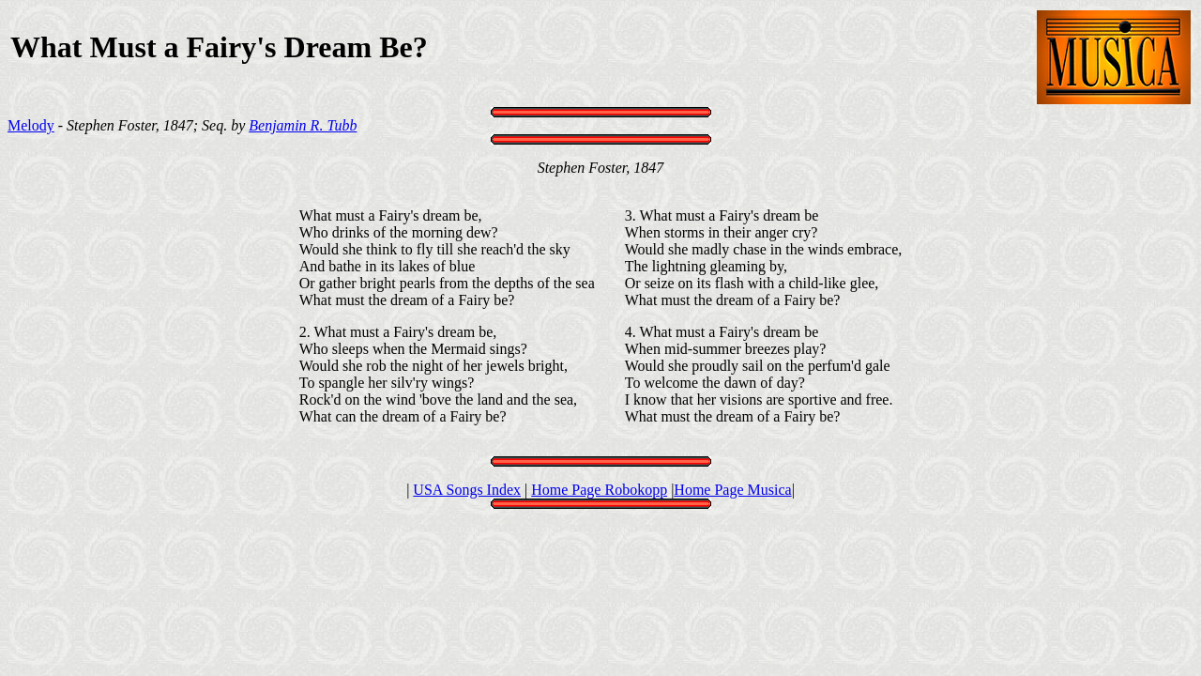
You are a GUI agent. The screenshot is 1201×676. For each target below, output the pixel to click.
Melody (31, 125)
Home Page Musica (732, 490)
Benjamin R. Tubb (303, 125)
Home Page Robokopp (599, 490)
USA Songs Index (467, 490)
